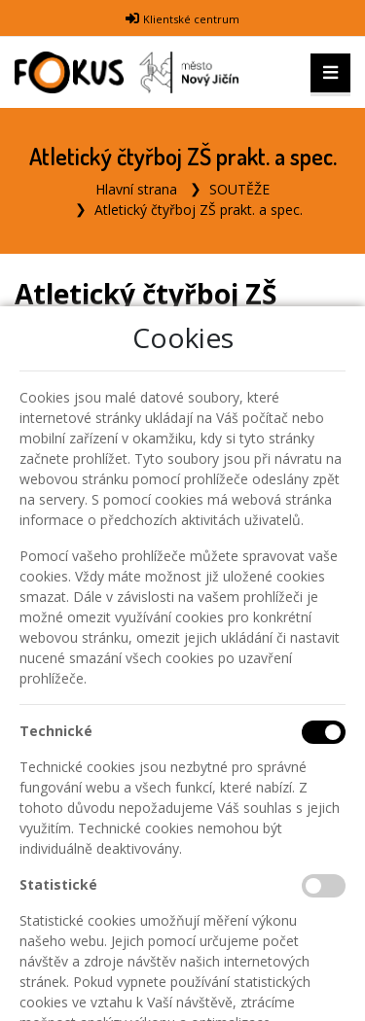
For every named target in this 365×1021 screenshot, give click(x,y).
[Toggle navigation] (330, 72)
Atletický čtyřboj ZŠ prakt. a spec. (198, 209)
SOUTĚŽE (239, 189)
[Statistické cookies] (324, 886)
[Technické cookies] (324, 732)
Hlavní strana (136, 189)
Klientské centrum (191, 19)
